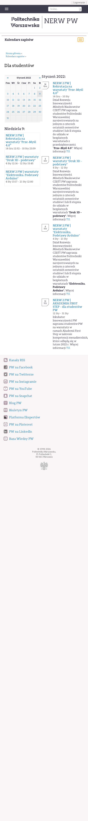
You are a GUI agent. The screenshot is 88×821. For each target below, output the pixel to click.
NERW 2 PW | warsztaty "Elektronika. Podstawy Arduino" (22, 175)
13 (24, 99)
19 (18, 105)
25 (13, 111)
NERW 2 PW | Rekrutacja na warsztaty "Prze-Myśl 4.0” (21, 140)
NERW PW (61, 21)
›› (40, 78)
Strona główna (13, 53)
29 (34, 111)
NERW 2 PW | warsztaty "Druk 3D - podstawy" (22, 158)
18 (13, 105)
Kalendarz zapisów (19, 39)
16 (40, 99)
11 (13, 99)
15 (34, 99)
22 (34, 105)
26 (18, 111)
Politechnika (25, 22)
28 (29, 111)
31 (8, 118)
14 (29, 99)
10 (8, 99)
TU (68, 151)
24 (7, 111)
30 (40, 111)
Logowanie (79, 2)
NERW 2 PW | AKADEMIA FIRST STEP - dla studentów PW (67, 305)
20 (24, 105)
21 (29, 105)
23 (40, 105)
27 (24, 111)
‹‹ (8, 78)
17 (8, 105)
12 (18, 99)
